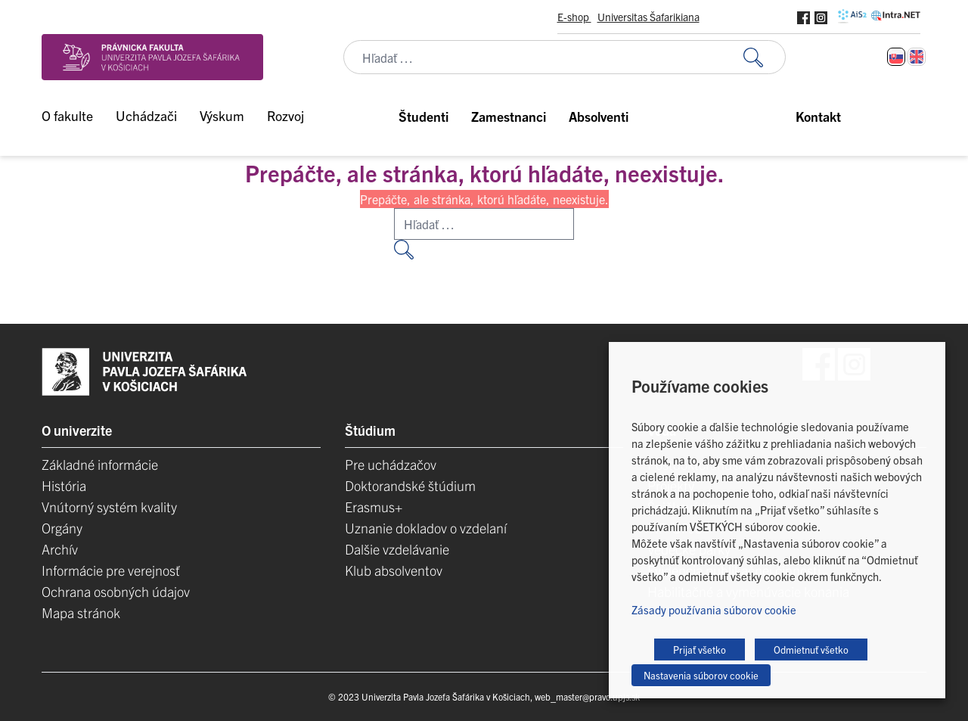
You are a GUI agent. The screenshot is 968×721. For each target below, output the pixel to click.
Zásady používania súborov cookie (713, 609)
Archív (60, 549)
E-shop (574, 16)
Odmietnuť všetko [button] (811, 649)
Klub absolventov (393, 570)
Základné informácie (100, 464)
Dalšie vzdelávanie (397, 549)
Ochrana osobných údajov (116, 591)
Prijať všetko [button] (699, 649)
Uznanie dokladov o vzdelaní (426, 527)
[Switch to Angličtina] (916, 56)
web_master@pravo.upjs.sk (587, 696)
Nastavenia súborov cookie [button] (701, 675)
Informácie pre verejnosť (111, 570)
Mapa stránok (81, 612)
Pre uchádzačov (390, 464)
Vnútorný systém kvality (109, 506)
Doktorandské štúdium (410, 485)
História (64, 485)
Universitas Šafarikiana (648, 16)
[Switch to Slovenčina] (896, 56)
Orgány (62, 527)
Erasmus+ (373, 506)
